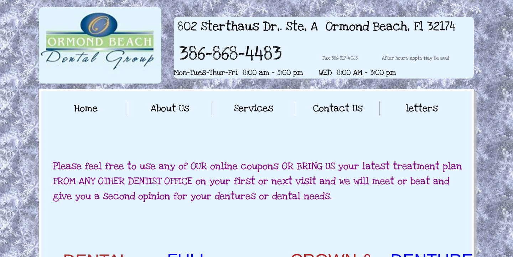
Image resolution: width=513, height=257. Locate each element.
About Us (170, 108)
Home (86, 108)
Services (253, 108)
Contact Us (338, 108)
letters (422, 108)
